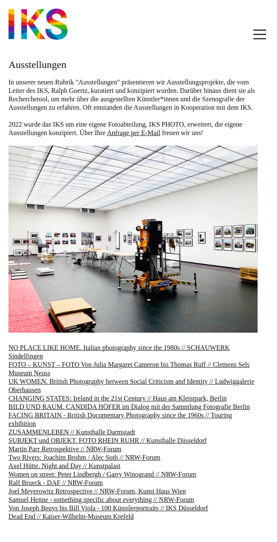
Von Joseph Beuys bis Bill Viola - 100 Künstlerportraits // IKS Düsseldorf (108, 508)
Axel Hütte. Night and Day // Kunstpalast (64, 465)
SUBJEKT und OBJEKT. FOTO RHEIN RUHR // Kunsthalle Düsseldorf (107, 440)
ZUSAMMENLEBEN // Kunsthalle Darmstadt (71, 432)
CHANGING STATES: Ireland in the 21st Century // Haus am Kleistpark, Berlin (117, 398)
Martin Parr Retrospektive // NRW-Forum (65, 449)
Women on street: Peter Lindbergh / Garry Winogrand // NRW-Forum (102, 474)
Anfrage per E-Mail (133, 132)
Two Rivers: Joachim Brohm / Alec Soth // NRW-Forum (84, 457)
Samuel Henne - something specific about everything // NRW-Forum (101, 499)
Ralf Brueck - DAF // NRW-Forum (55, 482)
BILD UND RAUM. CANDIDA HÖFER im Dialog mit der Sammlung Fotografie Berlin (129, 406)
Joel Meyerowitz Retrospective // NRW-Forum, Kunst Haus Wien (97, 491)
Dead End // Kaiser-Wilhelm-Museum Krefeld (71, 516)
